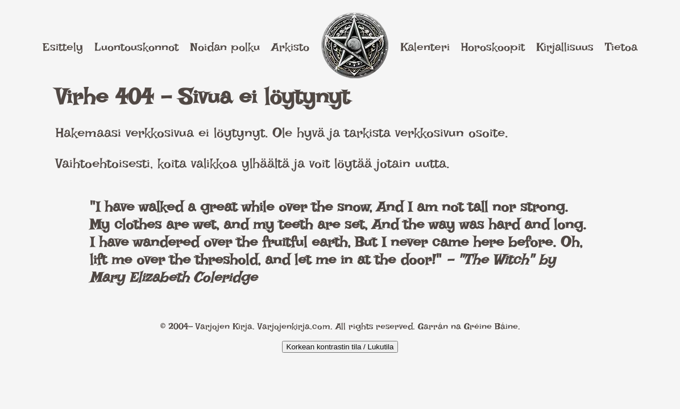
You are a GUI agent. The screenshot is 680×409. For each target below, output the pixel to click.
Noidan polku (225, 47)
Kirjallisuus (565, 47)
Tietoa (621, 47)
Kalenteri (425, 47)
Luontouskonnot (136, 47)
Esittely (63, 47)
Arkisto (290, 47)
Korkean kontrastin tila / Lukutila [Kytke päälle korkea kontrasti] (340, 347)
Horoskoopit (493, 47)
